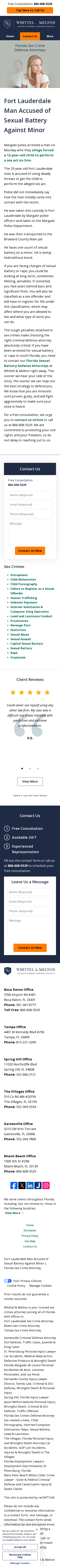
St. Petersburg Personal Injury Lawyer (30, 1351)
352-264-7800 (26, 1139)
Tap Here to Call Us (30, 10)
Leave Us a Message (30, 881)
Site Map (30, 1241)
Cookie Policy (16, 1286)
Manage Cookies (40, 1286)
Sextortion (18, 630)
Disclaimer (30, 1230)
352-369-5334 (26, 1107)
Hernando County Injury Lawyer (25, 1379)
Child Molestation (23, 579)
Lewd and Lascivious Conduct (31, 616)
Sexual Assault (20, 639)
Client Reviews (30, 679)
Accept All (20, 1547)
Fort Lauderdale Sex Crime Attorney (28, 1321)
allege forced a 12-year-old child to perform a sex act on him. (29, 155)
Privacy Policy (30, 1236)
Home (10, 36)
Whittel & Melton (43, 1560)
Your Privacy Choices (23, 1281)
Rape (14, 653)
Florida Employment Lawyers (24, 1461)
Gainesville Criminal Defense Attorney (30, 1338)
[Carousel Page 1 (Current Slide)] (22, 769)
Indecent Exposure (23, 602)
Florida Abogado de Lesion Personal (28, 1365)
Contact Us (30, 36)
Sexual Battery (21, 648)
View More (30, 781)
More (50, 36)
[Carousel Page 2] (30, 769)
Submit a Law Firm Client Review (30, 795)
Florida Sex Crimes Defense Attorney (29, 1415)
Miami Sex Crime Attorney (22, 1326)
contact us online (28, 420)
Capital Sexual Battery (26, 643)
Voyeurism (18, 657)
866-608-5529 (30, 1010)
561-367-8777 (26, 1005)
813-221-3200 (26, 1042)
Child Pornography (23, 584)
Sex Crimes (14, 566)
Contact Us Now (30, 551)
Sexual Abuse (19, 634)
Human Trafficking (23, 598)
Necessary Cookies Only (20, 1556)
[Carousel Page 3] (38, 769)
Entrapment (19, 575)
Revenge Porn (20, 625)
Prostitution (19, 621)
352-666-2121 (26, 1074)
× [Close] (37, 1529)
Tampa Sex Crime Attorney (22, 1330)
